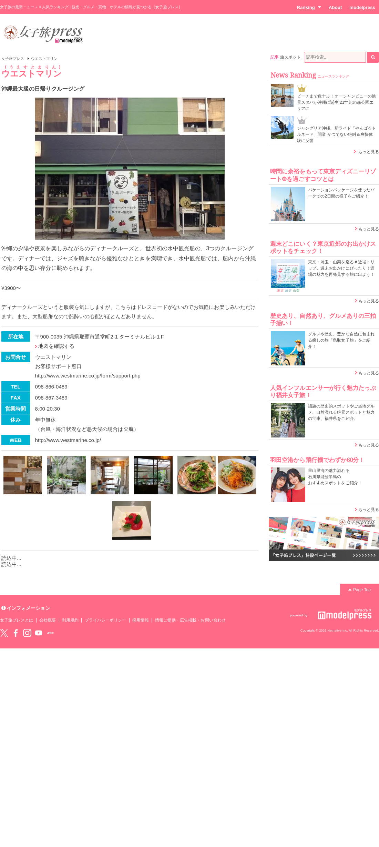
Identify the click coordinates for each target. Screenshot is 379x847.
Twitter (4, 633)
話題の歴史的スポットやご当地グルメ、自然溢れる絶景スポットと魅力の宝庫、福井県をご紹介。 (341, 412)
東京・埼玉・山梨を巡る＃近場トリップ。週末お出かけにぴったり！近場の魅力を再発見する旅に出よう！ (341, 268)
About (335, 7)
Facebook (15, 633)
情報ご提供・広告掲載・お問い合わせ (190, 620)
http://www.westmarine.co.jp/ (68, 440)
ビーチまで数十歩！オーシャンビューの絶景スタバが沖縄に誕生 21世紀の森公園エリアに (336, 102)
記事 (274, 57)
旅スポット (290, 57)
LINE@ (50, 633)
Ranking (309, 7)
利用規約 (70, 620)
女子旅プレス (12, 59)
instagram (27, 633)
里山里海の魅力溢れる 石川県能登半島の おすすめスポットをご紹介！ (335, 476)
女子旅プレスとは (16, 620)
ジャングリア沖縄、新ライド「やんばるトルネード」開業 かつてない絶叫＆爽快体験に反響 (336, 134)
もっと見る (368, 151)
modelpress (362, 7)
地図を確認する (56, 346)
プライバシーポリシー (105, 620)
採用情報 (140, 620)
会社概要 (47, 620)
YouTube (38, 633)
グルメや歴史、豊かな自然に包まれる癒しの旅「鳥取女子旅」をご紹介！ (341, 340)
